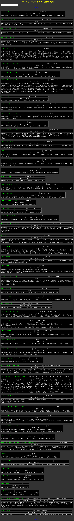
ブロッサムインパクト (8, 150)
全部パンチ (5, 491)
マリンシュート (6, 246)
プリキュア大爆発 (6, 320)
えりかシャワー (6, 11)
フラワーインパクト (7, 96)
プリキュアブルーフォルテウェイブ (11, 223)
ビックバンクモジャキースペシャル (11, 426)
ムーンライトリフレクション (9, 296)
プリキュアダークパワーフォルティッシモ (13, 406)
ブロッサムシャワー (7, 169)
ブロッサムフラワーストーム (9, 208)
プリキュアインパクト (8, 358)
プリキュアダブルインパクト (9, 349)
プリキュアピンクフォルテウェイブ (11, 129)
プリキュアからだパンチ (8, 141)
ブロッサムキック (6, 468)
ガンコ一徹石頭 (6, 475)
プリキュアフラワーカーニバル (10, 104)
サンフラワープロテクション (9, 72)
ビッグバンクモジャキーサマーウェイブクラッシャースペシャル (19, 442)
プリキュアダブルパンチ (8, 339)
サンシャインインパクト (8, 19)
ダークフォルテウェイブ (8, 415)
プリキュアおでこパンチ (8, 215)
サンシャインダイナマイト (9, 28)
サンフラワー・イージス (8, 48)
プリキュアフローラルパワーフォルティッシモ (14, 376)
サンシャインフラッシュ (8, 37)
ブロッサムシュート (7, 176)
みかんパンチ (5, 483)
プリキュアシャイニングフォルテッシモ (12, 365)
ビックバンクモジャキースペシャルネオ (12, 435)
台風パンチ (5, 453)
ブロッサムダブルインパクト (9, 200)
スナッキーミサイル (7, 510)
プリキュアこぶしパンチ (8, 395)
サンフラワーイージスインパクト (10, 63)
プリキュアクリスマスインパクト (10, 311)
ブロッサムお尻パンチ (8, 159)
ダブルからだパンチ (7, 303)
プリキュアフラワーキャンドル (10, 113)
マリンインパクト (6, 235)
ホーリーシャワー (6, 122)
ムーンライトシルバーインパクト (10, 288)
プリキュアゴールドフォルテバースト (12, 79)
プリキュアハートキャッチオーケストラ (12, 498)
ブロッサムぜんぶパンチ (8, 193)
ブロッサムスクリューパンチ (9, 184)
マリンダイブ (5, 265)
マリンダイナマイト (7, 256)
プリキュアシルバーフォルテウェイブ (12, 276)
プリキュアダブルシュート (9, 330)
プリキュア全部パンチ (8, 460)
